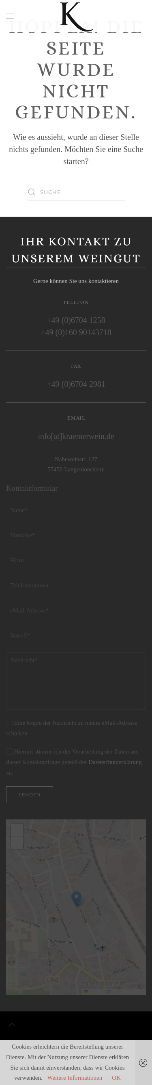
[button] (10, 16)
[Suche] (76, 192)
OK (116, 1077)
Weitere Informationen (74, 1077)
